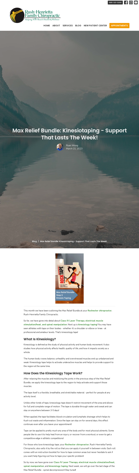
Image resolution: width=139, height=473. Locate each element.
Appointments (119, 25)
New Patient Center (95, 25)
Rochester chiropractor (100, 310)
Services (68, 25)
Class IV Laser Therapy (72, 320)
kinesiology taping (87, 324)
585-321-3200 (115, 2)
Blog (78, 25)
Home (46, 25)
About (56, 25)
